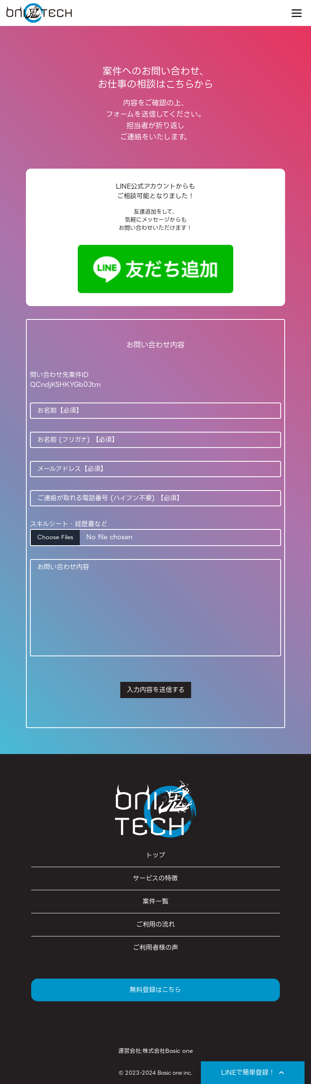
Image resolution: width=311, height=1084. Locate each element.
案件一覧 (155, 901)
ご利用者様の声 (155, 948)
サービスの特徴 (155, 878)
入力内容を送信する (156, 690)
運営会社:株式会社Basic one (155, 1050)
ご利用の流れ (155, 924)
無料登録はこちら (155, 990)
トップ (155, 855)
